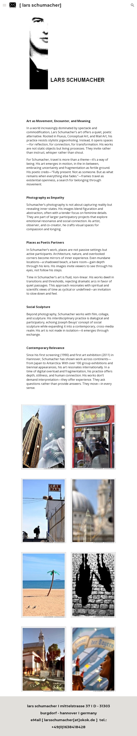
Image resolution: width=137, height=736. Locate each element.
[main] (68, 254)
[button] (4, 5)
